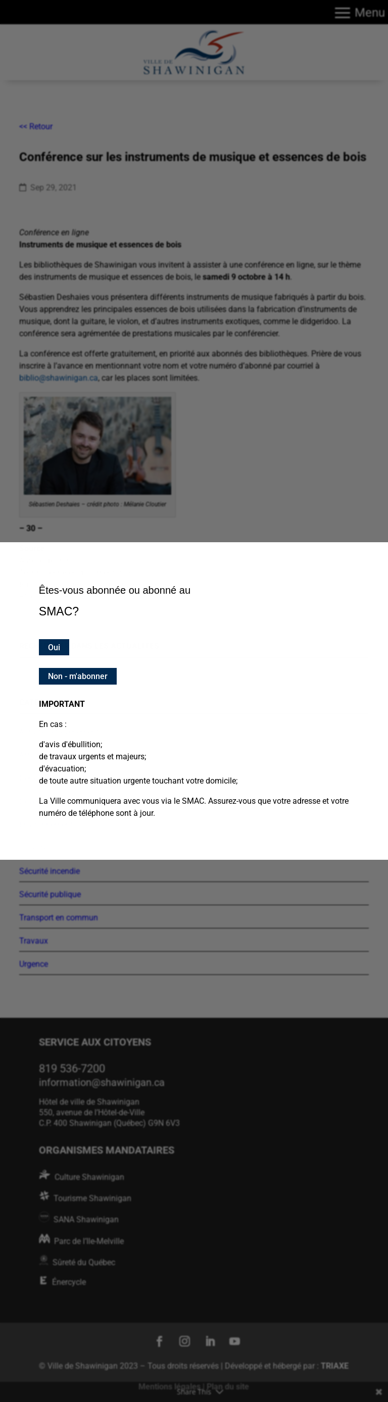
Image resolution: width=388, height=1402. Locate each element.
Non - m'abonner (78, 676)
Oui (54, 647)
